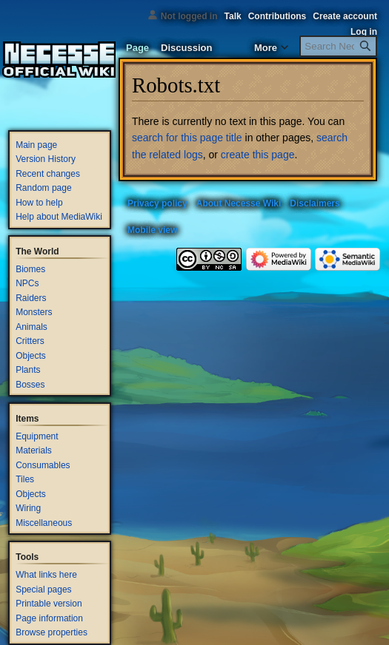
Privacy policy (157, 203)
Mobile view (152, 230)
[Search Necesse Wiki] (338, 46)
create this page (258, 155)
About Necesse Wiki (239, 203)
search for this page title (187, 137)
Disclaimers (314, 203)
